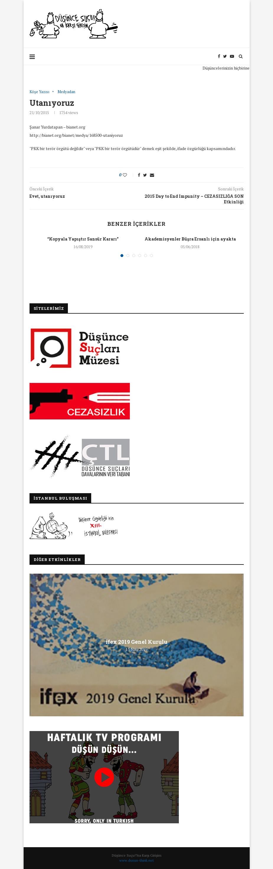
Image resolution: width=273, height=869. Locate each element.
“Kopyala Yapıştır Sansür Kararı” (83, 239)
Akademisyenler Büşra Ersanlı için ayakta (190, 239)
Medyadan (66, 92)
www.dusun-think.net (136, 860)
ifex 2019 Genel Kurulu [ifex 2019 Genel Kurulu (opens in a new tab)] (136, 641)
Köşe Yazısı (39, 92)
